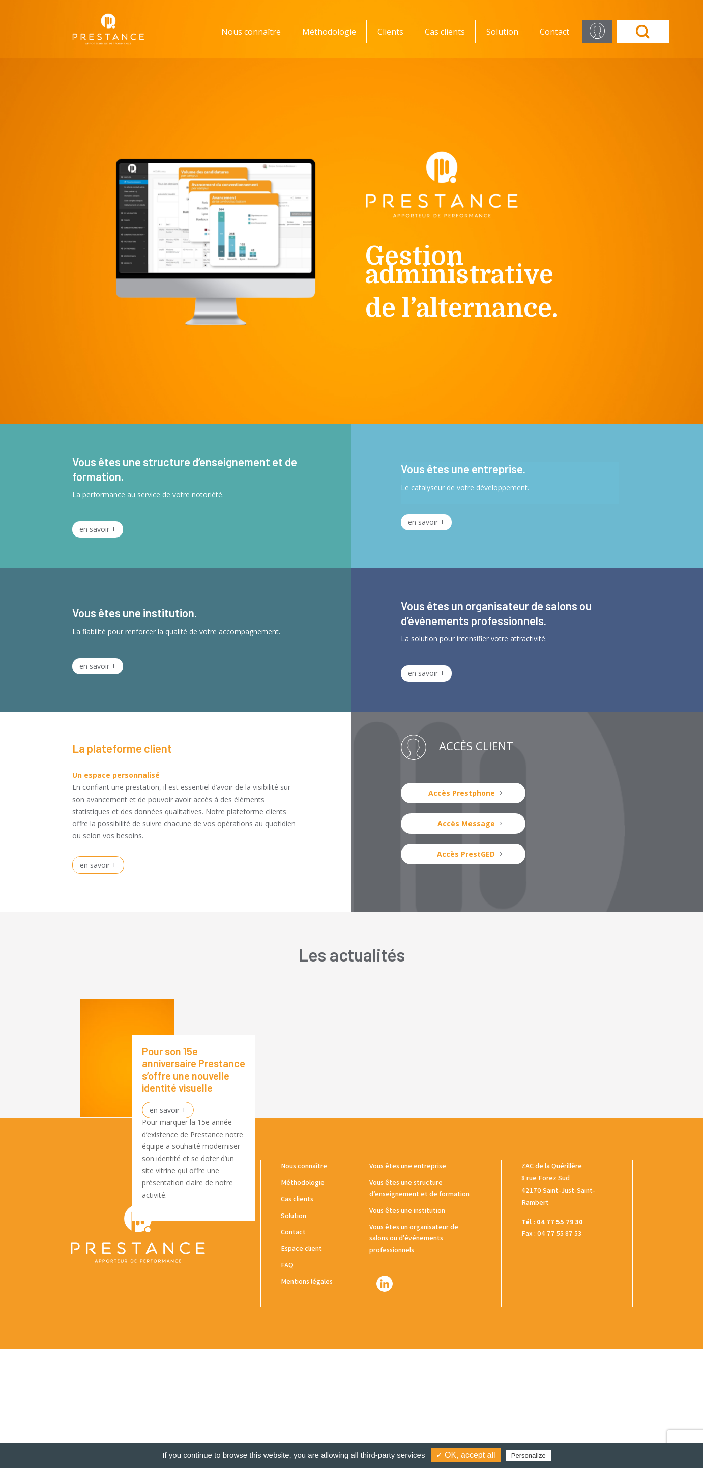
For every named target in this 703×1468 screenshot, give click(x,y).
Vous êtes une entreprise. (463, 468)
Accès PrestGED (466, 854)
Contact (554, 31)
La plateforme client (122, 748)
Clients (390, 31)
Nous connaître (251, 31)
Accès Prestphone (461, 793)
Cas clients (445, 31)
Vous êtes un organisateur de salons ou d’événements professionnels (413, 1357)
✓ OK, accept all (465, 1455)
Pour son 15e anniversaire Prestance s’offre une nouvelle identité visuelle (193, 1069)
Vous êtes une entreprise (407, 1285)
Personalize (528, 1455)
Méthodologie (329, 31)
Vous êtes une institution (407, 1329)
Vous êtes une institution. (134, 612)
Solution (502, 31)
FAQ (287, 1384)
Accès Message (466, 823)
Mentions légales (307, 1400)
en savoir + (97, 529)
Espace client (301, 1367)
